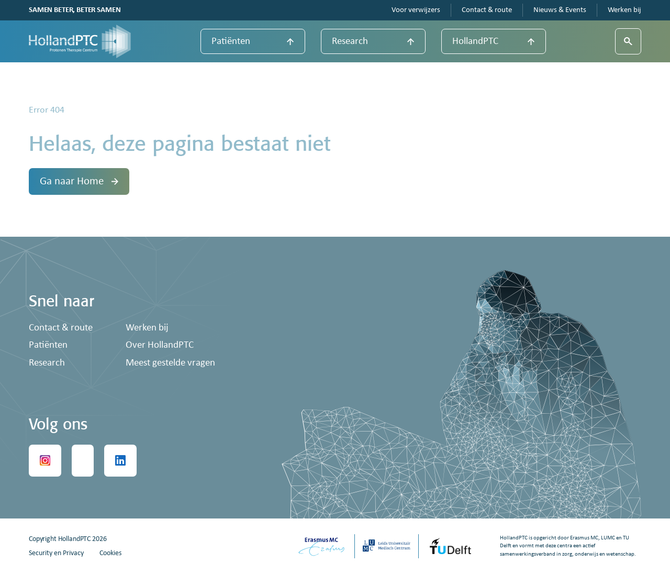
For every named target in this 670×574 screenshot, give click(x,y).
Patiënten (230, 42)
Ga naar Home (79, 181)
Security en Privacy (56, 553)
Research (350, 42)
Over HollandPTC (160, 345)
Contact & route (487, 10)
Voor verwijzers (416, 10)
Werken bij (624, 10)
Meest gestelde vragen (170, 363)
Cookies (110, 553)
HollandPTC (475, 42)
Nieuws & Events (559, 10)
